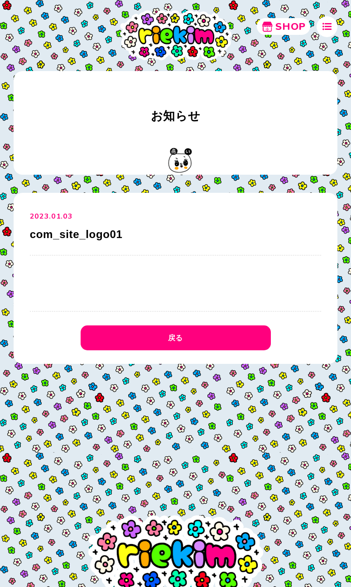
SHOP (283, 26)
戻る (175, 338)
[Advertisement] (175, 436)
